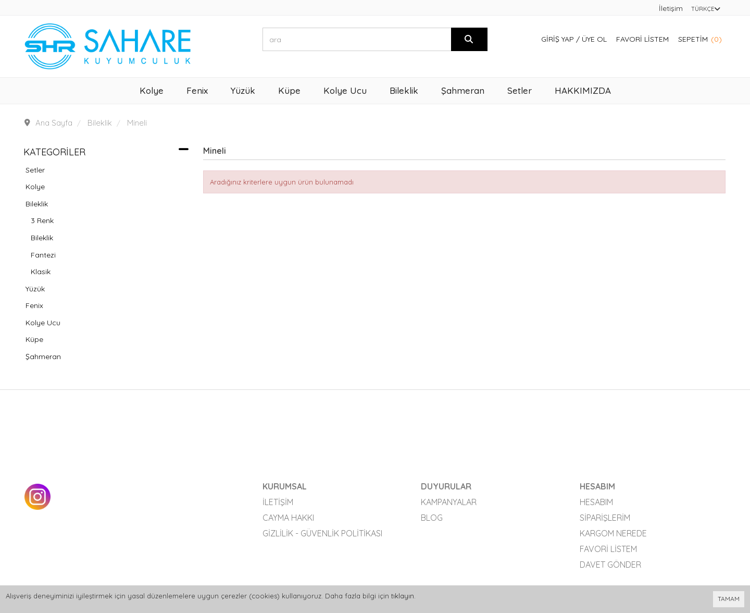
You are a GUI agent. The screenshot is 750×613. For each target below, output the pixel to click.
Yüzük (35, 288)
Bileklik (37, 204)
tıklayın (402, 596)
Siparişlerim (605, 517)
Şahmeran (43, 356)
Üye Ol (594, 39)
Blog (432, 517)
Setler (35, 170)
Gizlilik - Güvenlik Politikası (322, 533)
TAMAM (729, 599)
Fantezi (43, 255)
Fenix (34, 305)
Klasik (41, 271)
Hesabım (596, 502)
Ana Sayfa (53, 123)
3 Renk (42, 220)
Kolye (35, 186)
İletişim (671, 8)
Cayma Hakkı (288, 517)
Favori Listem (642, 39)
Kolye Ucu (43, 322)
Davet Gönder (610, 564)
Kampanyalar (449, 502)
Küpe (34, 339)
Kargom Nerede (613, 533)
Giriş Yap (557, 39)
